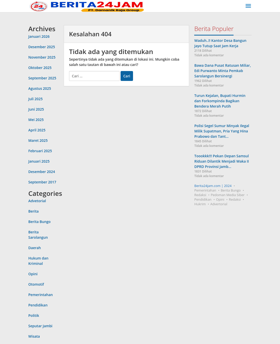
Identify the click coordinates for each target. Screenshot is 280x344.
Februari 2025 (40, 150)
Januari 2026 (39, 36)
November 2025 (42, 57)
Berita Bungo (39, 221)
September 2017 (42, 182)
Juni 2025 (36, 109)
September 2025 (42, 78)
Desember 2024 (41, 171)
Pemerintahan (40, 294)
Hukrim (200, 204)
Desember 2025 (41, 46)
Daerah (34, 247)
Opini (33, 273)
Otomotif (36, 284)
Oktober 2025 (40, 67)
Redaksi (200, 195)
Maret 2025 (38, 140)
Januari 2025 (39, 161)
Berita (33, 211)
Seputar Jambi (40, 325)
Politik (33, 315)
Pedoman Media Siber (227, 195)
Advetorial (37, 200)
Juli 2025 (35, 98)
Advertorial (218, 204)
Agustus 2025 (39, 88)
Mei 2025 (36, 119)
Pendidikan (38, 305)
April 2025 (36, 130)
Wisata (34, 336)
